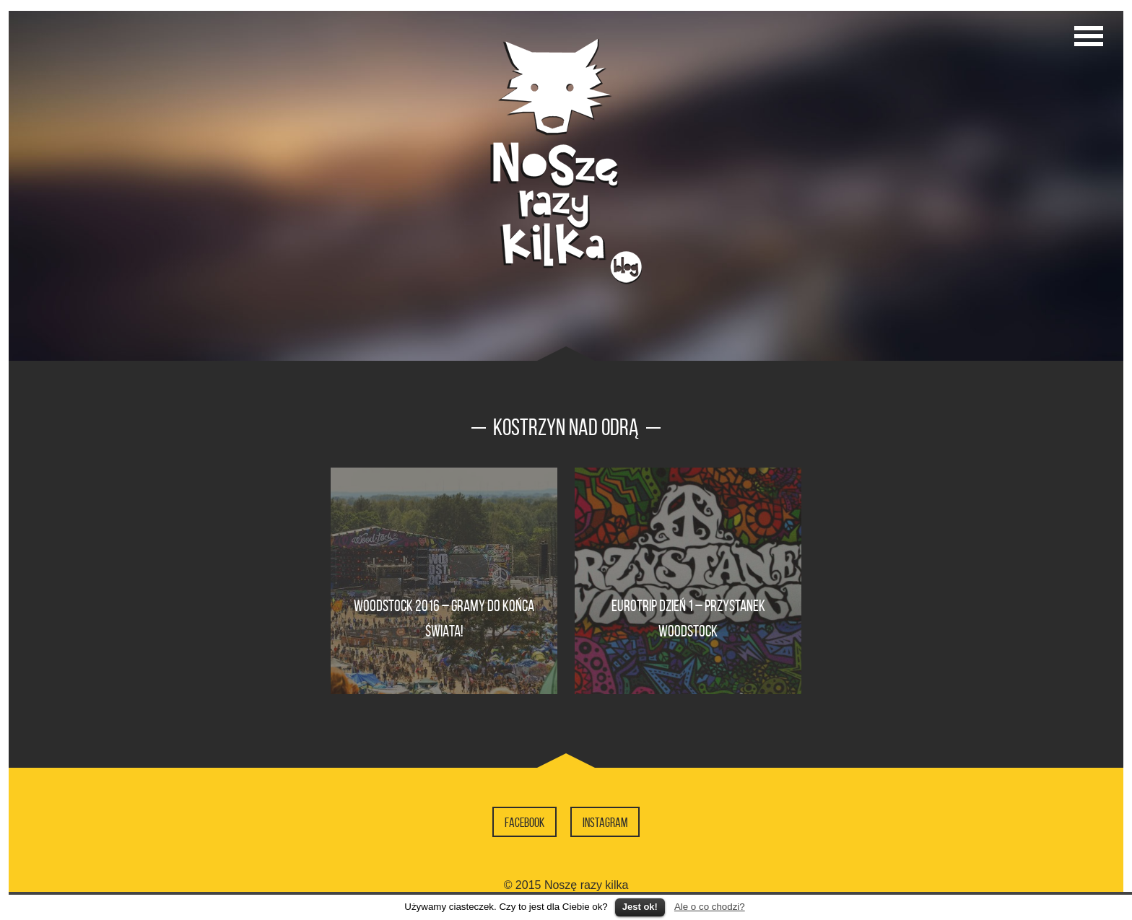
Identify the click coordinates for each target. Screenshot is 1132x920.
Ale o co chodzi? (709, 906)
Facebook (524, 822)
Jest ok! (640, 906)
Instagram (605, 822)
